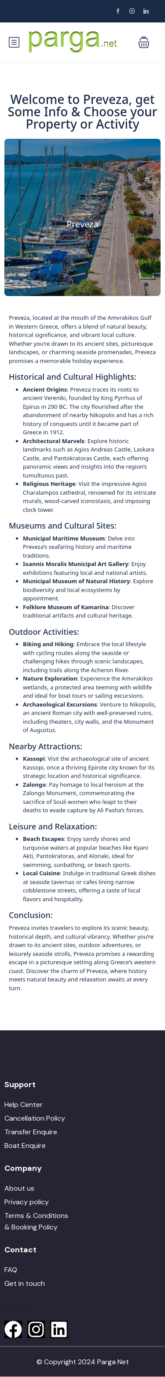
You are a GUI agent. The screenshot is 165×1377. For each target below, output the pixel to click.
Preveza (82, 224)
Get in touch (24, 1283)
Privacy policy (26, 1202)
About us (19, 1188)
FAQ (10, 1269)
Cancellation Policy (34, 1118)
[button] (144, 42)
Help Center (23, 1104)
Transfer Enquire (30, 1131)
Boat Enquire (25, 1145)
